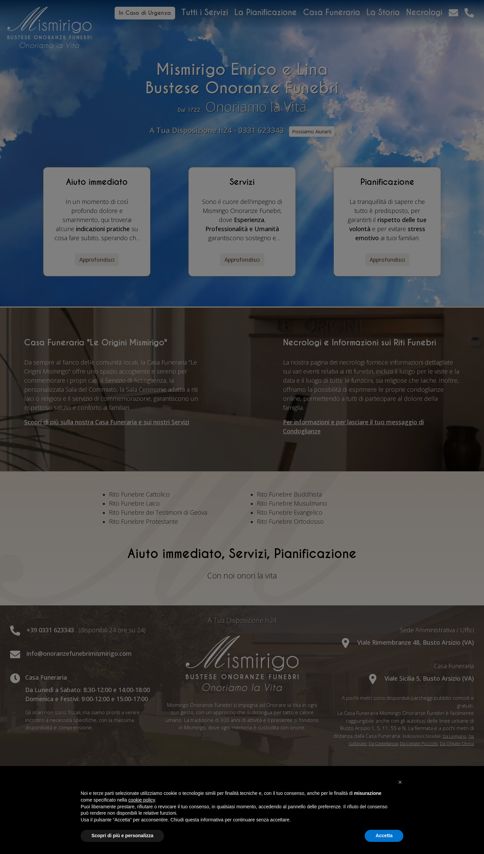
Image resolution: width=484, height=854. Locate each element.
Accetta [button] (384, 835)
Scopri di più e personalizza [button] (122, 835)
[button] (400, 782)
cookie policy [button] (141, 800)
